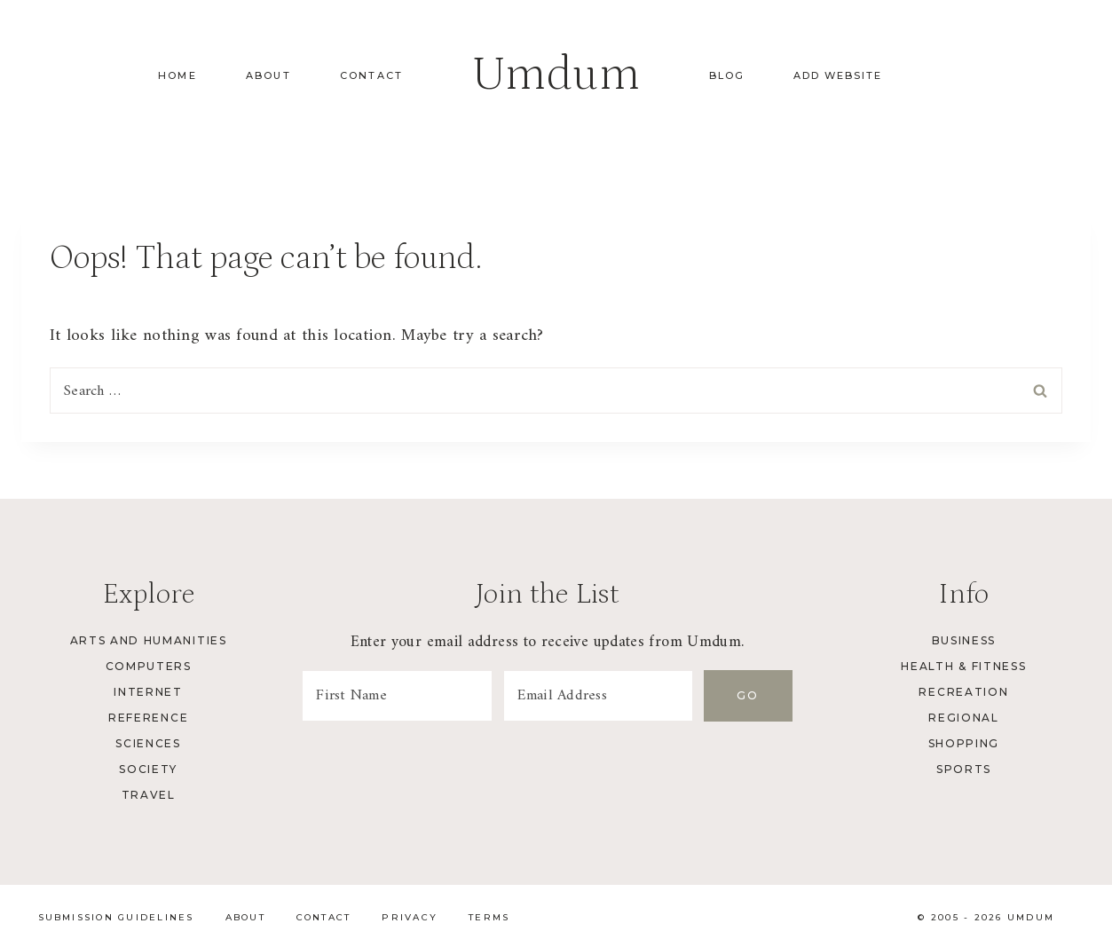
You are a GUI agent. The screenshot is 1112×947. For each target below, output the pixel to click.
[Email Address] (598, 696)
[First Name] (397, 696)
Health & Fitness (963, 666)
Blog (727, 75)
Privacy (410, 917)
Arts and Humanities (148, 640)
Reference (148, 717)
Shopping (963, 743)
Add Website (837, 75)
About (268, 75)
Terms (489, 917)
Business (964, 640)
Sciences (147, 743)
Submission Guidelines (116, 917)
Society (148, 769)
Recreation (963, 691)
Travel (149, 794)
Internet (148, 691)
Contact (371, 75)
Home (177, 75)
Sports (963, 769)
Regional (963, 717)
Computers (149, 666)
